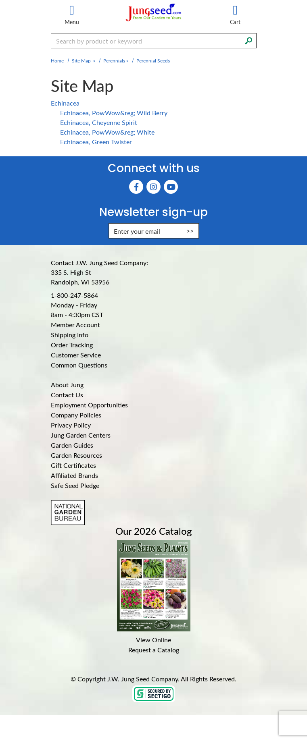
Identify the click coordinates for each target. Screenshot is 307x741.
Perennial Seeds (153, 60)
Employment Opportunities (89, 405)
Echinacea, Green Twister (96, 141)
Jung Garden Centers (81, 435)
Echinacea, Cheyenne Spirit (98, 122)
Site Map (81, 60)
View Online (153, 639)
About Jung (67, 384)
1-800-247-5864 (74, 295)
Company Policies (76, 415)
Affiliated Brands (74, 475)
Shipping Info (69, 334)
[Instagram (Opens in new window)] (153, 187)
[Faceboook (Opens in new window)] (136, 187)
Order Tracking (72, 344)
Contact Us (67, 394)
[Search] (248, 40)
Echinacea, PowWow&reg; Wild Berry (113, 112)
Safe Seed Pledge (75, 485)
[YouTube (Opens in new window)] (171, 187)
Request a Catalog (153, 650)
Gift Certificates (73, 465)
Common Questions (79, 365)
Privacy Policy (71, 425)
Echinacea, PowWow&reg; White (107, 132)
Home (57, 60)
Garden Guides (72, 445)
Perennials (114, 60)
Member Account (75, 324)
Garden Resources (76, 455)
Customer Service (76, 355)
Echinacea (65, 103)
